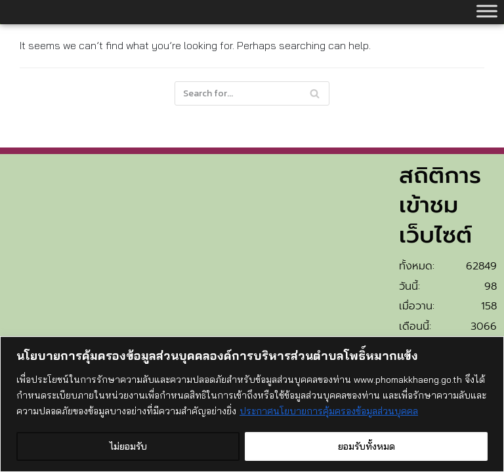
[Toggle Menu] (486, 11)
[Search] (252, 93)
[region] (252, 404)
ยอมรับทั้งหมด (366, 446)
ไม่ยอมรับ (128, 446)
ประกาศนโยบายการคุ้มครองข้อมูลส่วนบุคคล (329, 411)
